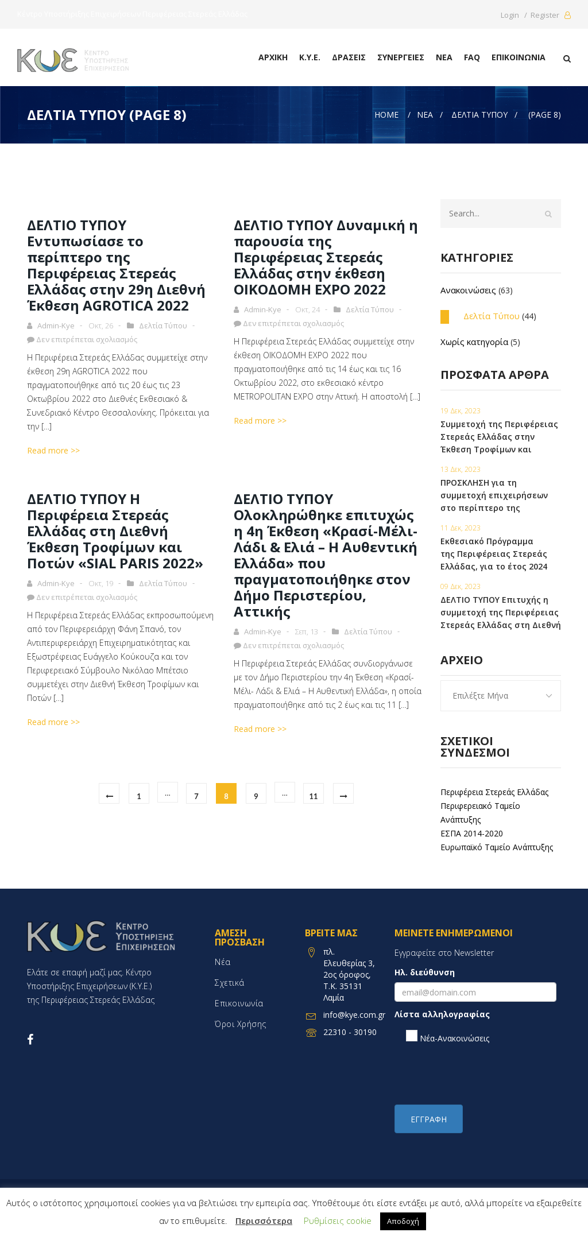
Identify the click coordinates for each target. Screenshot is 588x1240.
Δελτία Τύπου (163, 325)
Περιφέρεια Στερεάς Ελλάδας (494, 791)
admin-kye (56, 325)
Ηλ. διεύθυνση (424, 972)
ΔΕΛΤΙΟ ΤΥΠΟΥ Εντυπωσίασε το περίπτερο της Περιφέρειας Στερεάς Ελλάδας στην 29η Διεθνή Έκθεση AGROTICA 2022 (116, 265)
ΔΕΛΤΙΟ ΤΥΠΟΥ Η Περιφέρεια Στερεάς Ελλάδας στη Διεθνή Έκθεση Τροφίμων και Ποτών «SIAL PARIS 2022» (115, 530)
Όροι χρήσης (240, 1023)
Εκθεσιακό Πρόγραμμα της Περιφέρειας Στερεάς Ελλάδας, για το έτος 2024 (493, 554)
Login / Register (536, 15)
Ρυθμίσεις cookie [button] (338, 1220)
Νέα (444, 57)
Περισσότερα (263, 1220)
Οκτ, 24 (307, 309)
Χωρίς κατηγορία (474, 341)
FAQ (472, 57)
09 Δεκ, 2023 (460, 586)
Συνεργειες (400, 57)
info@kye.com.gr (354, 1014)
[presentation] (481, 1073)
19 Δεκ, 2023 (460, 411)
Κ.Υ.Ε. (309, 57)
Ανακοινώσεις (468, 290)
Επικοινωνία (519, 57)
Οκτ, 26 (100, 325)
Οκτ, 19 (100, 583)
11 (313, 796)
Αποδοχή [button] (403, 1221)
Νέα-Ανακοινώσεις (447, 1037)
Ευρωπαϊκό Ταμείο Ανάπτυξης (496, 847)
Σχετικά (230, 982)
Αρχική (273, 57)
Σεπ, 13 (306, 631)
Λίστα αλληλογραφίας (442, 1014)
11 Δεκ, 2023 (460, 528)
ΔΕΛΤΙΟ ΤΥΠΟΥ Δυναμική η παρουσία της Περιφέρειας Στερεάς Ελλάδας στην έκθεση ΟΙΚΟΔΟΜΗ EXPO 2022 (326, 257)
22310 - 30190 (350, 1031)
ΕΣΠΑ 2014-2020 (471, 833)
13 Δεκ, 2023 (460, 469)
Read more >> (53, 450)
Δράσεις (349, 57)
